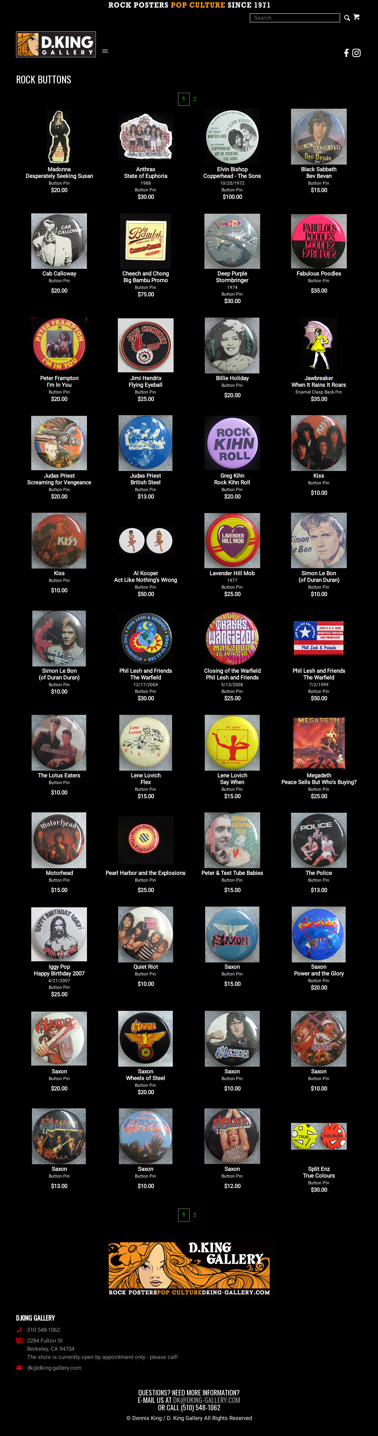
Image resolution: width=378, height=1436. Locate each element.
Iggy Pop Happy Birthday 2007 (59, 977)
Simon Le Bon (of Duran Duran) (318, 580)
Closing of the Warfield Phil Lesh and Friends (232, 681)
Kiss (318, 478)
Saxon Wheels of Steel (145, 1078)
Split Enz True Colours (319, 1175)
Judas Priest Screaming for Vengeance (59, 482)
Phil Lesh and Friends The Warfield (145, 681)
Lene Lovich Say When (232, 782)
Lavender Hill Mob (232, 580)
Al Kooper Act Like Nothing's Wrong (145, 580)
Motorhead (59, 876)
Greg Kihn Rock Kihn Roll (232, 482)
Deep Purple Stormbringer (232, 283)
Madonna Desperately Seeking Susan (59, 176)
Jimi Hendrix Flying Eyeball (145, 385)
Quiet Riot (145, 970)
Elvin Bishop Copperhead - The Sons (232, 179)
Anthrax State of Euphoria (145, 179)
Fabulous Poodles (319, 276)
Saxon (232, 970)
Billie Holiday (232, 381)
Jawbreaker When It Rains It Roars (318, 385)
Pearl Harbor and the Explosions (145, 876)
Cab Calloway (59, 276)
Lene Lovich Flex (146, 782)
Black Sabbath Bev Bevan (318, 176)
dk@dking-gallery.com (48, 1368)
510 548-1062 (38, 1330)
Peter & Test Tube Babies (232, 876)
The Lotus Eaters (59, 778)
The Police (319, 876)
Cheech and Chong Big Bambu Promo (145, 280)
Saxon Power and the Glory (319, 973)
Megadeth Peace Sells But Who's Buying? (318, 782)
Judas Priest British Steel (145, 482)
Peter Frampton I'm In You (59, 385)
